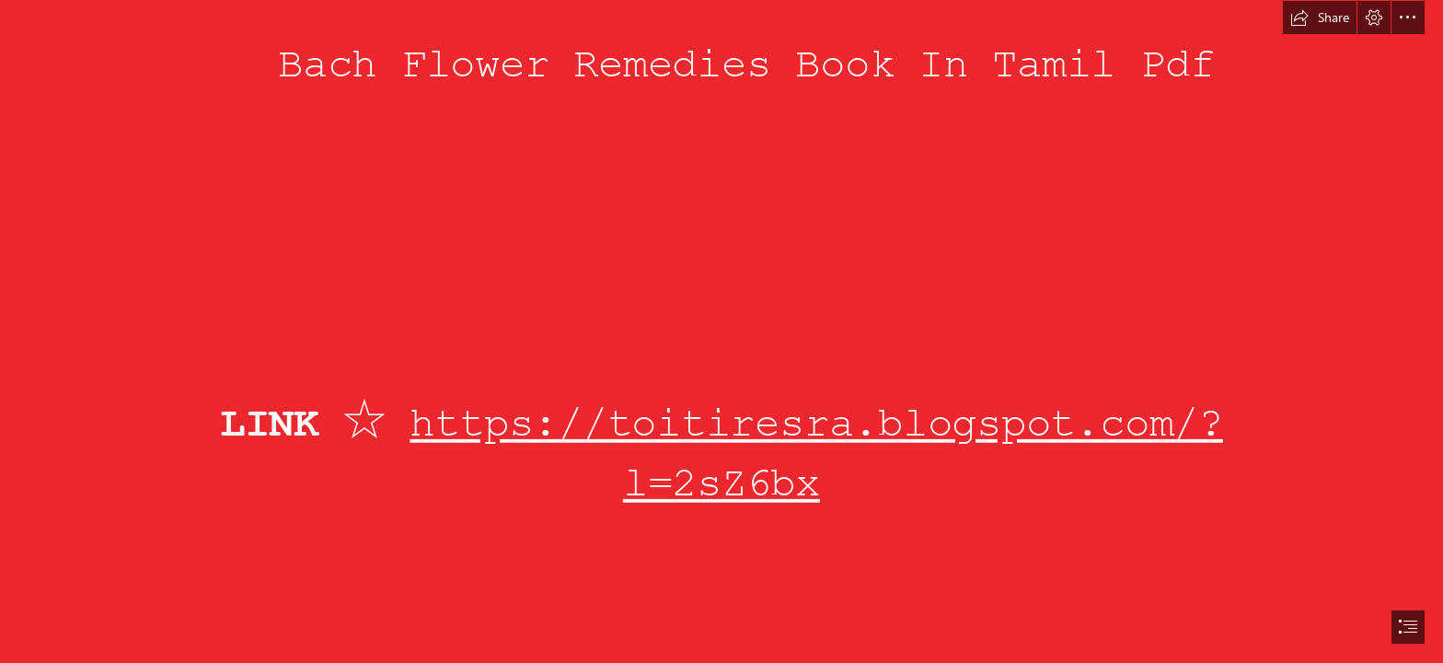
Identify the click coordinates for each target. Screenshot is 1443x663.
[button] (1319, 17)
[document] (721, 331)
